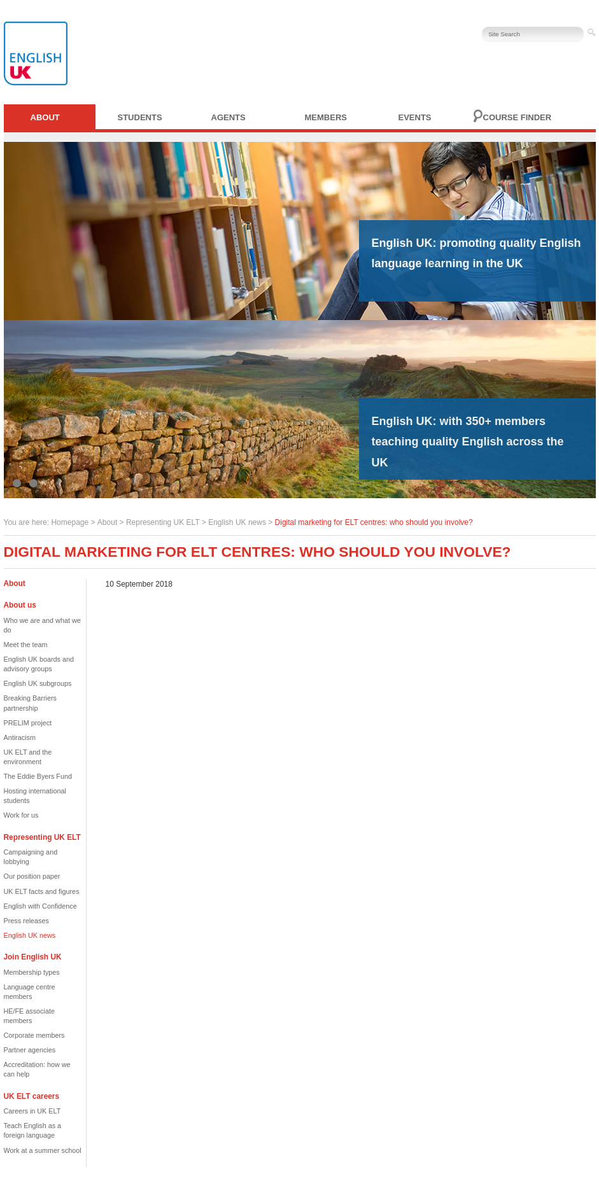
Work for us (21, 815)
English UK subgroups (38, 683)
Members (326, 117)
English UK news (237, 522)
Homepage (69, 522)
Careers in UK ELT (32, 1111)
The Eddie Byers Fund (38, 776)
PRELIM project (28, 723)
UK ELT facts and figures (42, 891)
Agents (228, 117)
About (45, 117)
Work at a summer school (42, 1150)
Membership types (32, 972)
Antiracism (20, 737)
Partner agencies (30, 1050)
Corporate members (34, 1035)
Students (140, 117)
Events (415, 117)
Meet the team (26, 644)
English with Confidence (40, 906)
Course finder (517, 117)
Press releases (26, 920)
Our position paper (32, 876)
